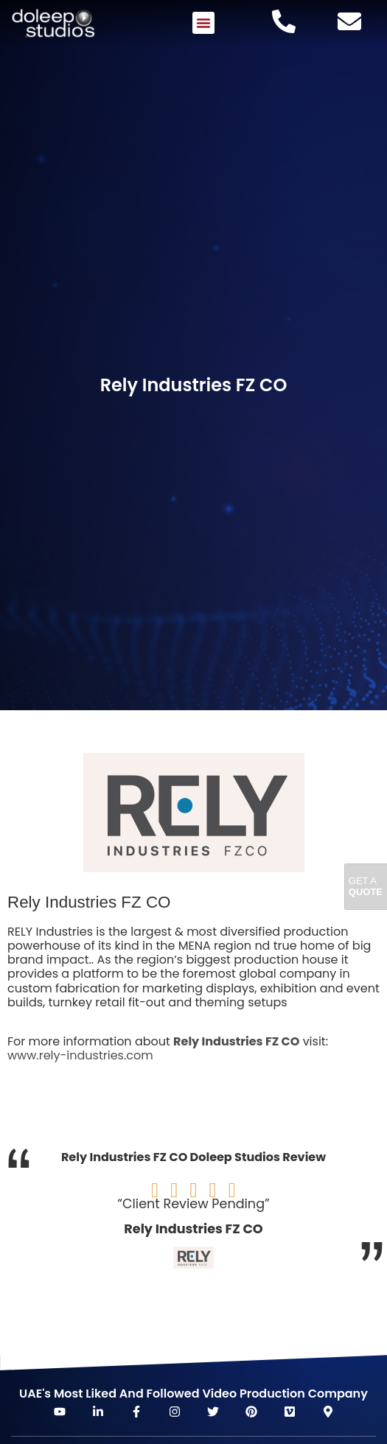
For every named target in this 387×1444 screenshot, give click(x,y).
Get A (366, 886)
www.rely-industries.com (80, 1055)
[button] (203, 23)
